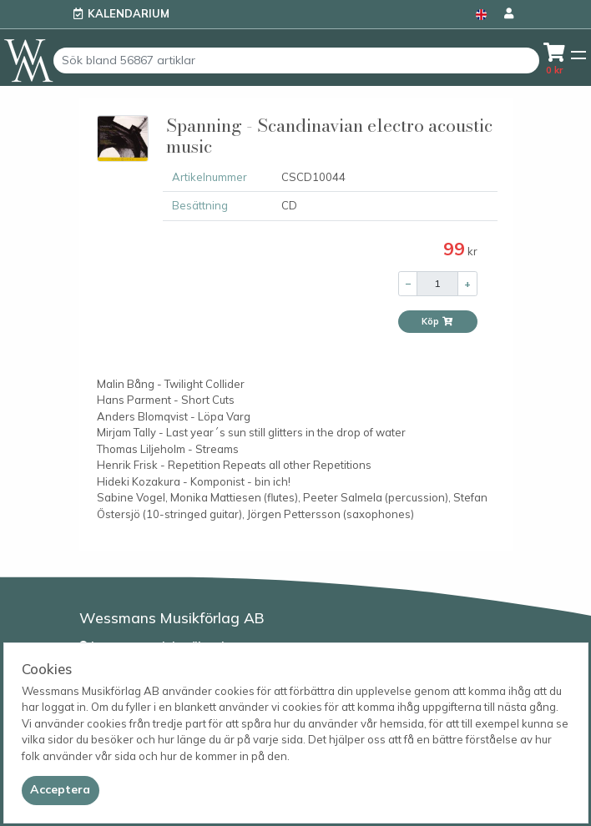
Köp (437, 321)
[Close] (60, 790)
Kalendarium (128, 13)
